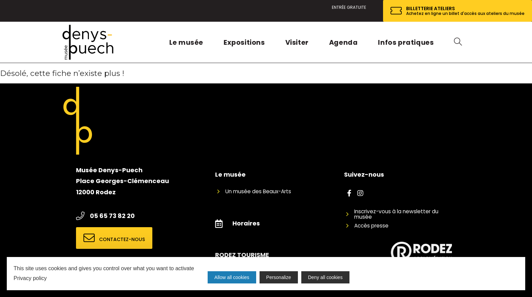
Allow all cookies (231, 277)
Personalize (278, 277)
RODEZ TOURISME (242, 255)
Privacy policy (30, 278)
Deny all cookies (325, 277)
